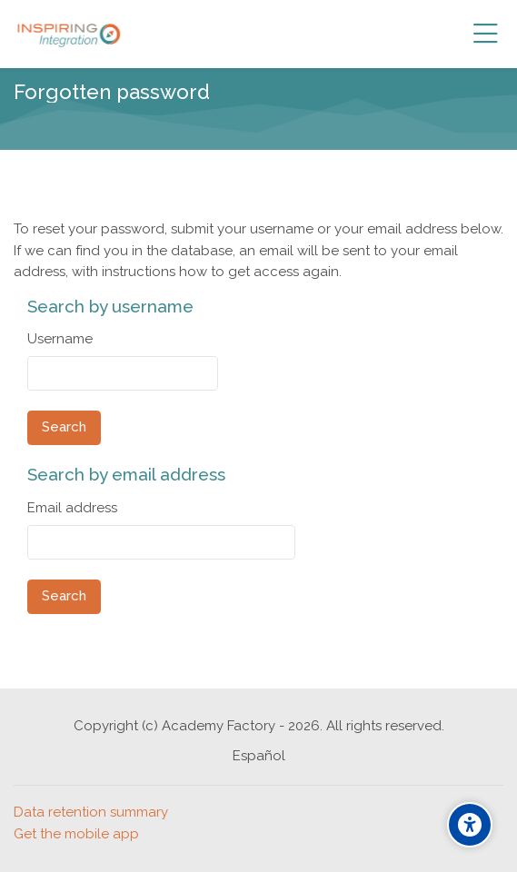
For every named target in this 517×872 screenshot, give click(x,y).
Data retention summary (91, 812)
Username (60, 339)
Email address (72, 508)
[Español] (259, 756)
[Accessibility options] (469, 824)
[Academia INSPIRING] (69, 34)
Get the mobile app (76, 834)
